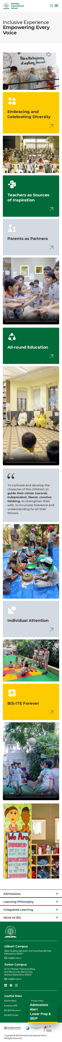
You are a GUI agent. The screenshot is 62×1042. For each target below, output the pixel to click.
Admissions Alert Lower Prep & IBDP (40, 1011)
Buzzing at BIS (10, 1005)
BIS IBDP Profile (11, 1015)
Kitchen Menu (10, 1001)
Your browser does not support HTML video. (31, 304)
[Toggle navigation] (56, 5)
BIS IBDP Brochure (12, 1010)
